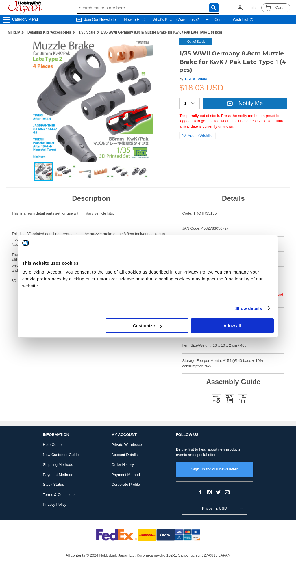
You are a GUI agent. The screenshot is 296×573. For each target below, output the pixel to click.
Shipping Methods (58, 464)
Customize (147, 325)
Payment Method (126, 474)
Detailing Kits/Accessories (49, 32)
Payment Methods (58, 474)
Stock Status (53, 484)
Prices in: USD (214, 508)
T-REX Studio (195, 79)
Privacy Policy (54, 504)
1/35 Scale (87, 32)
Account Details (125, 455)
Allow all (232, 325)
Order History (123, 464)
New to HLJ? (134, 19)
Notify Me (245, 103)
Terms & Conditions (59, 494)
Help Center (216, 19)
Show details (248, 308)
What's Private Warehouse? (176, 19)
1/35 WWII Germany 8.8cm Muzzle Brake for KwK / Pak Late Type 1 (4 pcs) (161, 32)
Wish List (243, 19)
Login (251, 7)
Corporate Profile (126, 484)
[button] (163, 48)
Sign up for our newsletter (214, 469)
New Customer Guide (61, 455)
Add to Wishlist (197, 135)
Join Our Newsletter (100, 19)
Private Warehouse (127, 444)
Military (14, 32)
